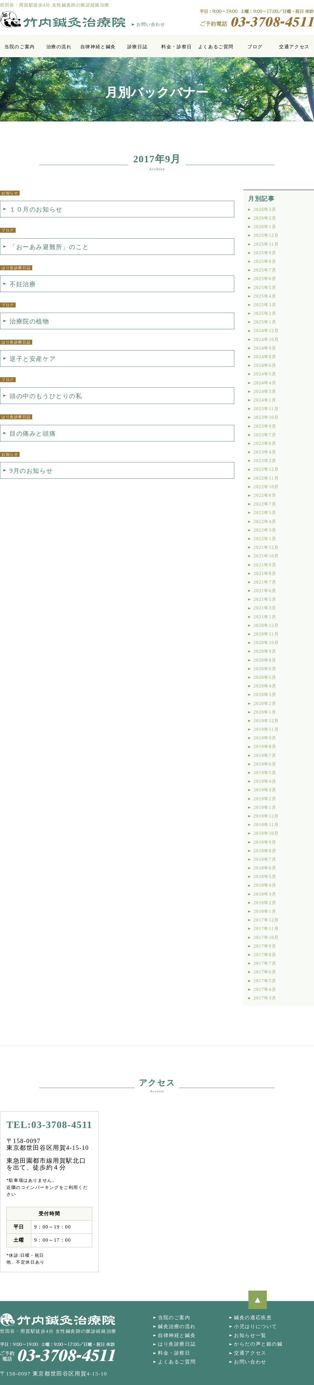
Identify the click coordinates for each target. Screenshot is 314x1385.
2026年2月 (265, 218)
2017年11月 (266, 928)
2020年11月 (266, 634)
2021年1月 (265, 617)
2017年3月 (265, 998)
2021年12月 (266, 547)
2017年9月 (265, 946)
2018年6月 (265, 868)
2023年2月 (265, 460)
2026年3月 (265, 209)
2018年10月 (266, 833)
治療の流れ (59, 46)
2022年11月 (266, 478)
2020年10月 (266, 642)
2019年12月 (266, 720)
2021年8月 (265, 573)
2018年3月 (265, 894)
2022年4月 (265, 521)
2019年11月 (266, 729)
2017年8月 (265, 954)
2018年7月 (265, 859)
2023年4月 (265, 452)
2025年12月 (266, 235)
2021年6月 (265, 590)
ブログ (255, 46)
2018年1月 (265, 911)
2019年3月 (265, 790)
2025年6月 (265, 278)
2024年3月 (265, 391)
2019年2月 (265, 799)
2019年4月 (265, 781)
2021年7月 (265, 582)
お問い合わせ (150, 24)
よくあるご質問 (216, 46)
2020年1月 (265, 712)
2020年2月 (265, 703)
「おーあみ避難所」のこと (49, 246)
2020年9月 (265, 651)
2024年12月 (266, 330)
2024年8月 (265, 356)
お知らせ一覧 (250, 1335)
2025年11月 (266, 244)
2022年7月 (265, 504)
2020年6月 (265, 669)
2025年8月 (265, 261)
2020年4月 (265, 686)
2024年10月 (266, 339)
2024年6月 (265, 365)
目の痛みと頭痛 (33, 433)
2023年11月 (266, 408)
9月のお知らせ (31, 470)
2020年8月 (265, 660)
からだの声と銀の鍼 (258, 1344)
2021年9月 (265, 565)
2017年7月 (265, 963)
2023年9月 (265, 426)
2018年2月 (265, 902)
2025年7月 (265, 270)
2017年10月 (266, 937)
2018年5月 (265, 876)
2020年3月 (265, 694)
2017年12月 (266, 920)
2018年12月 (266, 816)
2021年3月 (265, 608)
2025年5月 (265, 287)
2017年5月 (265, 981)
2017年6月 (265, 972)
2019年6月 (265, 764)
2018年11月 (266, 824)
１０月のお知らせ (36, 209)
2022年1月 (265, 538)
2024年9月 (265, 348)
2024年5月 (265, 374)
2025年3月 (265, 305)
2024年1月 (265, 400)
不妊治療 (23, 284)
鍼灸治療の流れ (177, 1326)
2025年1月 (265, 322)
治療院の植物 (29, 321)
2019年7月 (265, 755)
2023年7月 (265, 435)
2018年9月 (265, 842)
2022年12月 (266, 469)
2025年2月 (265, 313)
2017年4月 (265, 989)
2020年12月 (266, 625)
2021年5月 (265, 599)
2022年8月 (265, 495)
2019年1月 (265, 807)
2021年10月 (266, 556)
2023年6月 (265, 443)
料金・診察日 (176, 46)
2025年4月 (265, 296)
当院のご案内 (19, 46)
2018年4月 (265, 885)
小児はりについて (255, 1326)
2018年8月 (265, 851)
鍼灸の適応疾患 (253, 1317)
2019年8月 (265, 746)
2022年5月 (265, 512)
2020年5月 (265, 677)
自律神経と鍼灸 (98, 46)
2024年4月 (265, 383)
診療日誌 (137, 46)
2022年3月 (265, 530)
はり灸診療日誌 (177, 1344)
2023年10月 (266, 417)
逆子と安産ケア (33, 358)
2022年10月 (266, 487)
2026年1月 (265, 226)
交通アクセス (294, 46)
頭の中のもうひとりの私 (46, 396)
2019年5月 (265, 772)
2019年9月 (265, 738)
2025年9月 (265, 253)
